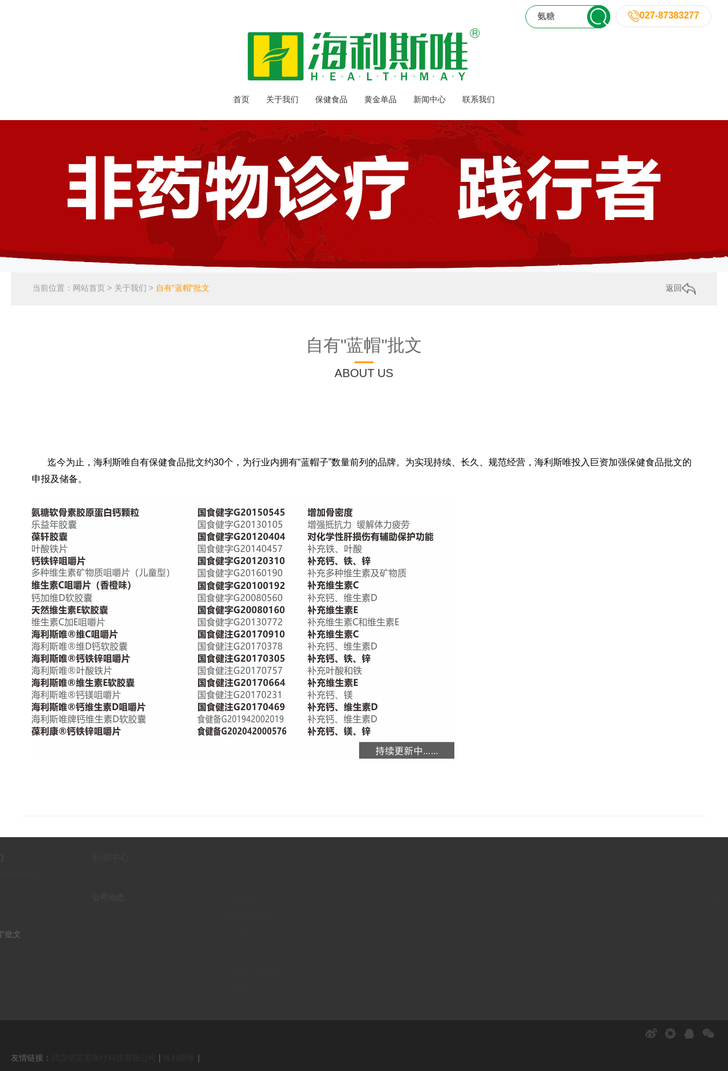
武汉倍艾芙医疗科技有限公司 (103, 1057)
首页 (241, 99)
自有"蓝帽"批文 (183, 288)
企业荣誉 (279, 405)
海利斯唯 (179, 1057)
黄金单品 (380, 99)
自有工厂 (328, 405)
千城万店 (448, 405)
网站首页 (89, 288)
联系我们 (478, 99)
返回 (681, 289)
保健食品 (331, 99)
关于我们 (282, 99)
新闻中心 (429, 99)
